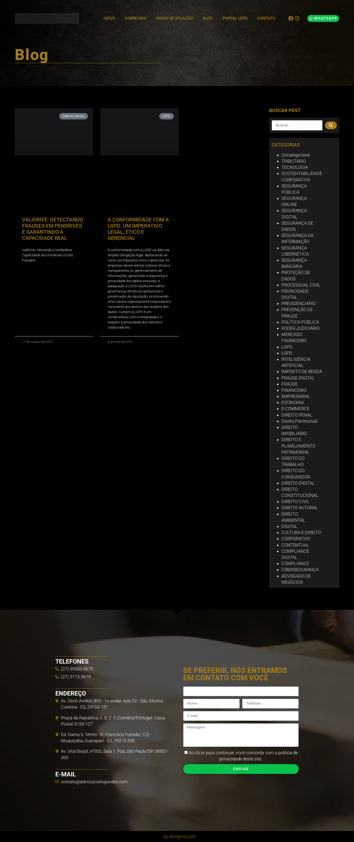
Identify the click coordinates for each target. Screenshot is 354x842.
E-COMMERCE (295, 408)
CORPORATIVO (295, 538)
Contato (266, 18)
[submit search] (331, 125)
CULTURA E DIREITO (301, 532)
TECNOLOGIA (294, 167)
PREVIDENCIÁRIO (298, 303)
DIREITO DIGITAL (298, 483)
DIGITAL (289, 526)
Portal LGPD (235, 18)
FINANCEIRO (294, 390)
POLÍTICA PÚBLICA (300, 322)
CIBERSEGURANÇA (300, 569)
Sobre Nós (135, 18)
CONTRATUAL (295, 545)
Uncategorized (295, 155)
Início (109, 18)
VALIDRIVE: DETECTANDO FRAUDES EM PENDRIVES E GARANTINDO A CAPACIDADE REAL (52, 229)
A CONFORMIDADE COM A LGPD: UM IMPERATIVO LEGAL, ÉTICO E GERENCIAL (138, 229)
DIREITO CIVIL (295, 501)
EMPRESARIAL (295, 396)
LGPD (286, 346)
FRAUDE (289, 384)
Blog (208, 18)
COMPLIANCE (295, 563)
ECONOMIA (292, 402)
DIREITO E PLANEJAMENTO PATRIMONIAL (298, 445)
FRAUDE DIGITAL (298, 377)
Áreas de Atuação (174, 18)
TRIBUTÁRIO (293, 161)
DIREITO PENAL (296, 415)
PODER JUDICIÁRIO (300, 328)
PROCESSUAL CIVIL (300, 285)
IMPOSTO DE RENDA (301, 371)
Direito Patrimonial (299, 421)
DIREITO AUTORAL (299, 507)
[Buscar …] (297, 125)
